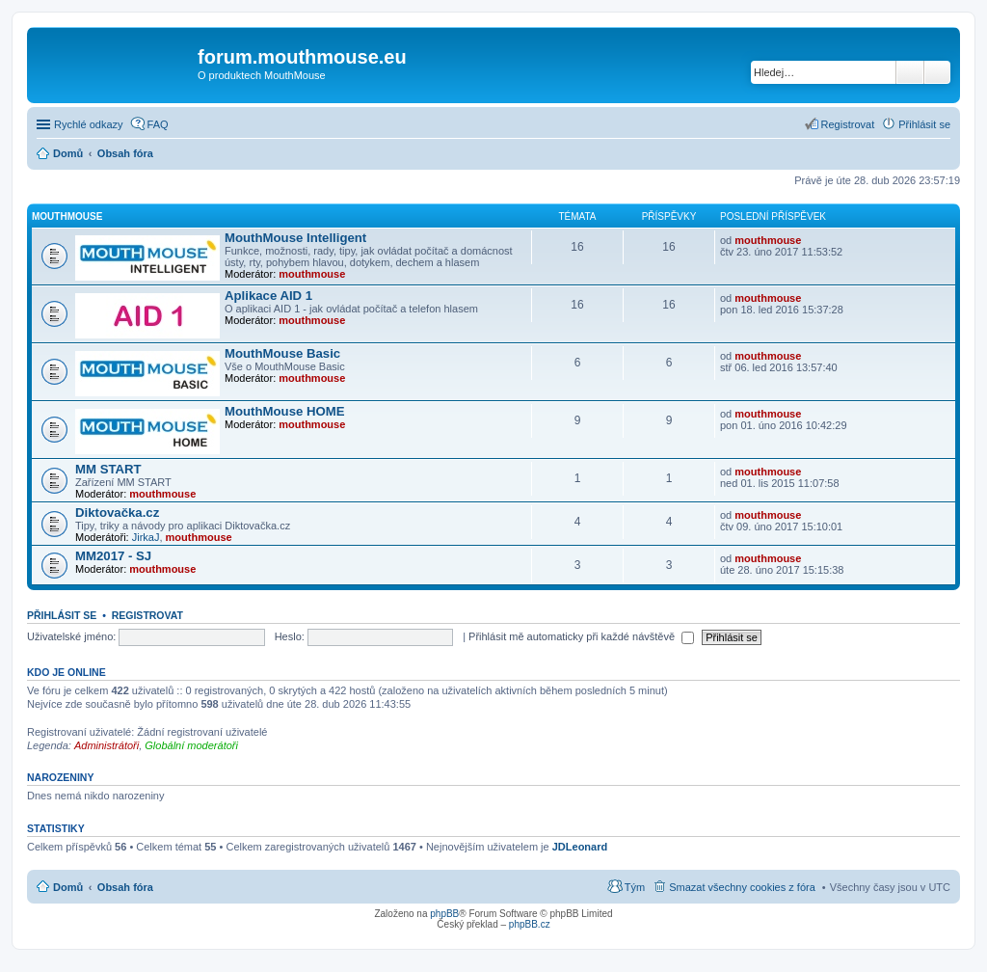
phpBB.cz (529, 924)
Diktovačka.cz (117, 512)
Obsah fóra (125, 887)
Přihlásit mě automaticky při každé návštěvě (581, 636)
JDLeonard (579, 846)
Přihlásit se (61, 615)
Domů (68, 887)
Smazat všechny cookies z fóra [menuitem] (742, 887)
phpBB (444, 913)
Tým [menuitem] (635, 887)
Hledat (909, 72)
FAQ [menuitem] (158, 124)
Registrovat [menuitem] (848, 124)
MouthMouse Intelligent (295, 237)
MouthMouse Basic (282, 353)
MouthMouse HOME (285, 411)
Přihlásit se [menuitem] (924, 124)
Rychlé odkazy (88, 124)
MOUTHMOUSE (67, 216)
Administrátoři (106, 745)
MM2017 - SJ (113, 556)
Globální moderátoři (191, 745)
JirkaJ (146, 537)
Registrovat (147, 615)
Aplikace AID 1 (268, 295)
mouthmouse (312, 274)
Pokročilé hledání (937, 72)
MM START (108, 469)
